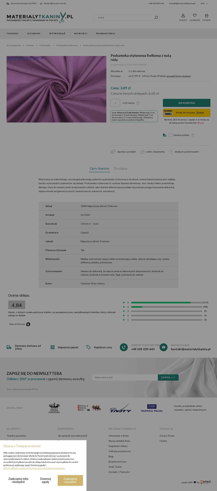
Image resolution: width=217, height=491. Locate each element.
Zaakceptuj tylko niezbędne (18, 480)
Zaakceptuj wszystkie (70, 480)
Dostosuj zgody (45, 480)
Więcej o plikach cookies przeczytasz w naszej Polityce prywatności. (34, 468)
